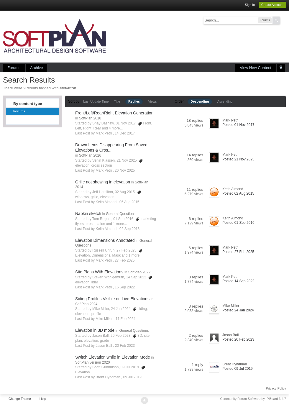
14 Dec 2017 (125, 133)
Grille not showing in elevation (102, 182)
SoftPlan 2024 (86, 304)
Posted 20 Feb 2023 (238, 339)
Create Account (272, 4)
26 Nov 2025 (125, 170)
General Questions (120, 214)
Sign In (250, 4)
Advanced (283, 20)
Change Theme (20, 398)
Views (152, 101)
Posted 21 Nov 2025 (238, 159)
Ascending (224, 101)
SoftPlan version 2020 (92, 362)
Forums (13, 67)
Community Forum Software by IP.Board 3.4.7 (253, 398)
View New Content (255, 67)
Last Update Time (96, 101)
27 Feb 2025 (124, 260)
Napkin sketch (88, 213)
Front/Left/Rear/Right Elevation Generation (114, 113)
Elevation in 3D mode (94, 330)
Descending (200, 101)
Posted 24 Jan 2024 (238, 310)
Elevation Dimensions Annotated (105, 240)
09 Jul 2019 (132, 377)
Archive (36, 67)
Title (117, 101)
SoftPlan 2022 (139, 272)
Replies (134, 101)
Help (43, 398)
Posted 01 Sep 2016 (238, 223)
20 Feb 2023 (125, 346)
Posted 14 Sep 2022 (238, 281)
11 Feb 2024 (125, 319)
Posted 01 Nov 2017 (238, 125)
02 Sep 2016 (129, 229)
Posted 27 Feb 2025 (238, 252)
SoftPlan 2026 (90, 155)
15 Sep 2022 (125, 287)
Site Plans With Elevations (99, 272)
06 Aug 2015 (129, 202)
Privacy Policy (276, 388)
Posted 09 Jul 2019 (237, 369)
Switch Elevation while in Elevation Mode (112, 357)
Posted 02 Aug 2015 (238, 193)
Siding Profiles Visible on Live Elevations (112, 298)
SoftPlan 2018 (90, 118)
